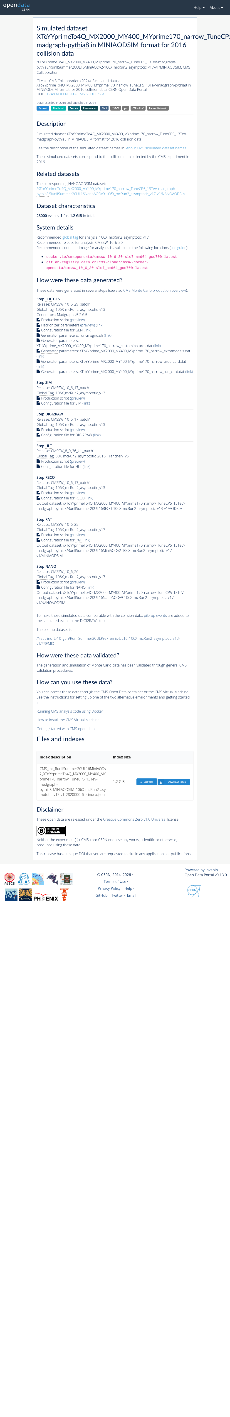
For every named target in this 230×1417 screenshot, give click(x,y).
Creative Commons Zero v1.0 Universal (134, 819)
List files (146, 781)
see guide (178, 247)
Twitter (117, 895)
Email (131, 895)
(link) (99, 325)
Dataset (42, 108)
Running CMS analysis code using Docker (70, 711)
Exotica (73, 108)
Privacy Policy (109, 888)
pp (125, 108)
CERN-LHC (138, 108)
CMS (104, 108)
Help (128, 888)
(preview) (77, 319)
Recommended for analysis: (67, 237)
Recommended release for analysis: (65, 242)
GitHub (102, 895)
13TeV (115, 108)
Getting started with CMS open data (66, 728)
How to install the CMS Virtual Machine (68, 719)
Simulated (58, 108)
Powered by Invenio (201, 869)
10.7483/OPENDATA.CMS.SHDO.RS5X (74, 93)
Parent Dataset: (158, 108)
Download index (172, 782)
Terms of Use (115, 881)
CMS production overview (154, 290)
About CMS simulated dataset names (156, 148)
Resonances (89, 108)
